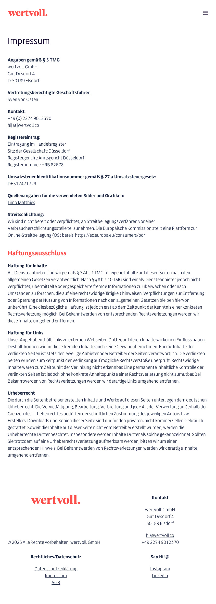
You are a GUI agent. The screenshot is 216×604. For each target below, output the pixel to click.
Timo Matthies (21, 202)
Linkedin (160, 575)
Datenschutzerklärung (56, 569)
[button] (205, 13)
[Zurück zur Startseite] (28, 13)
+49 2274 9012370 (160, 542)
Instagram (160, 569)
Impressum (56, 575)
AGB (56, 582)
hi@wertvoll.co (160, 535)
